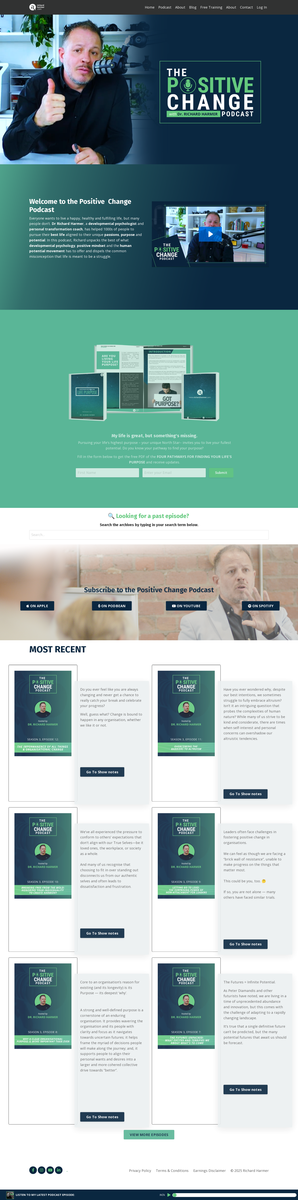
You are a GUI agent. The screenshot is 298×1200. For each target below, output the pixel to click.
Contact (246, 7)
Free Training (211, 7)
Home (150, 7)
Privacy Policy (140, 1170)
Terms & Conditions (172, 1170)
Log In (262, 7)
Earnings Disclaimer (209, 1170)
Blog (193, 7)
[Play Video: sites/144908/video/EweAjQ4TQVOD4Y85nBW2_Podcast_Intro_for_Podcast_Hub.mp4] (191, 234)
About (180, 7)
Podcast (164, 7)
